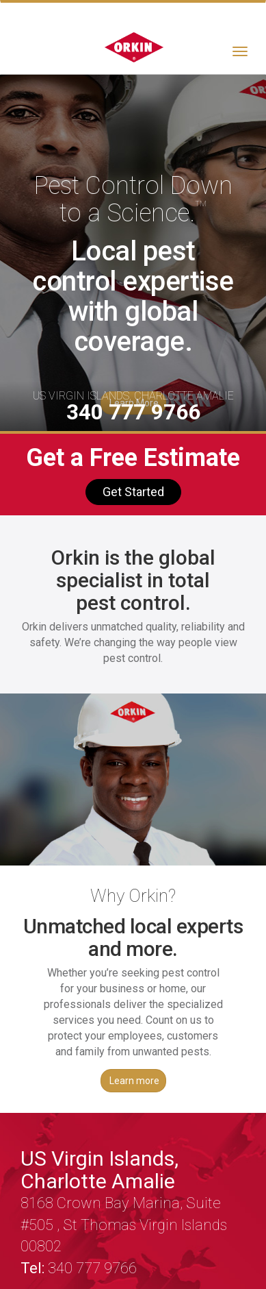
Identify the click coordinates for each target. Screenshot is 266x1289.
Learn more (134, 1080)
